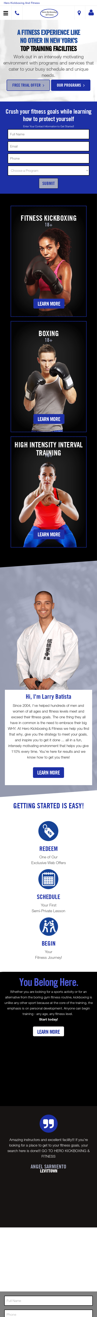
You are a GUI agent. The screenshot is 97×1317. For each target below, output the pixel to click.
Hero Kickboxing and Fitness (22, 2)
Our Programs (71, 85)
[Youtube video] (48, 1067)
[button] (49, 13)
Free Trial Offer (28, 85)
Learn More (49, 303)
